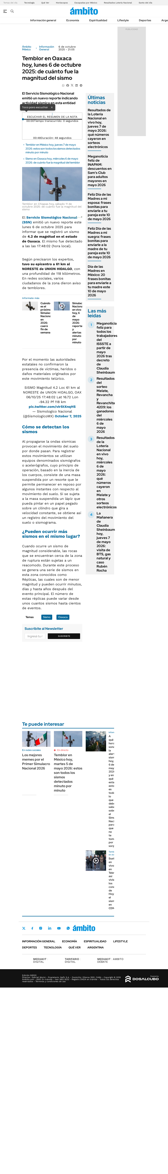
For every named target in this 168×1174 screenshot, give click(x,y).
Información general (43, 20)
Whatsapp (68, 928)
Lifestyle (123, 20)
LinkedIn (49, 928)
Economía (72, 20)
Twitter (24, 928)
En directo (62, 750)
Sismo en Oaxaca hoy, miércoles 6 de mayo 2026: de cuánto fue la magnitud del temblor (53, 160)
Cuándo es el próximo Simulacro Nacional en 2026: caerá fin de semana (46, 317)
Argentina (95, 947)
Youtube (59, 928)
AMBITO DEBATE (110, 960)
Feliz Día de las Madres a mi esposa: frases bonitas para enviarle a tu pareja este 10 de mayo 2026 (99, 206)
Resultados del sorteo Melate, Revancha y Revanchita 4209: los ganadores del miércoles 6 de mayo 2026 (106, 405)
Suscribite (64, 636)
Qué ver (75, 947)
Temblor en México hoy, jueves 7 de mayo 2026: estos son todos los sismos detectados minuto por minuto (53, 148)
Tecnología (29, 3)
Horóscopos (62, 3)
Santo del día (145, 3)
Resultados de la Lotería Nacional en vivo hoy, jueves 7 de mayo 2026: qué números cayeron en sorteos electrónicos (99, 128)
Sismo (47, 617)
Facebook (32, 928)
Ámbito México (26, 48)
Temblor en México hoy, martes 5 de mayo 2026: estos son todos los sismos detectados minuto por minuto (68, 773)
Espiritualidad (98, 20)
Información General (46, 48)
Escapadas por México (85, 3)
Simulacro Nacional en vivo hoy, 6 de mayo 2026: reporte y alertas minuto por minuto (78, 322)
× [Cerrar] (52, 107)
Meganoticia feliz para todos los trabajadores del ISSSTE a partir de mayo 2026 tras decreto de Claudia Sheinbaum (107, 348)
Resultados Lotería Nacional (118, 3)
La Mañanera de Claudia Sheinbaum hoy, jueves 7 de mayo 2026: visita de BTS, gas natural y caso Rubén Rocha (106, 542)
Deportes (145, 20)
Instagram (40, 928)
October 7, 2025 (68, 416)
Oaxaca (63, 617)
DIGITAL (40, 960)
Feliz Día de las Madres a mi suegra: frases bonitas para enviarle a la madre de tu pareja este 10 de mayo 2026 (99, 242)
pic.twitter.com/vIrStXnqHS (52, 407)
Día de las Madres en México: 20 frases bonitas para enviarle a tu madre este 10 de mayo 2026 (99, 280)
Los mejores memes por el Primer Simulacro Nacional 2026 (36, 761)
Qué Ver (45, 3)
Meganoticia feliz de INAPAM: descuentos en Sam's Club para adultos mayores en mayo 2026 (100, 170)
